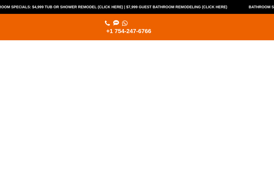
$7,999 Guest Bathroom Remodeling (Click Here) (178, 7)
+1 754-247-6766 (128, 31)
